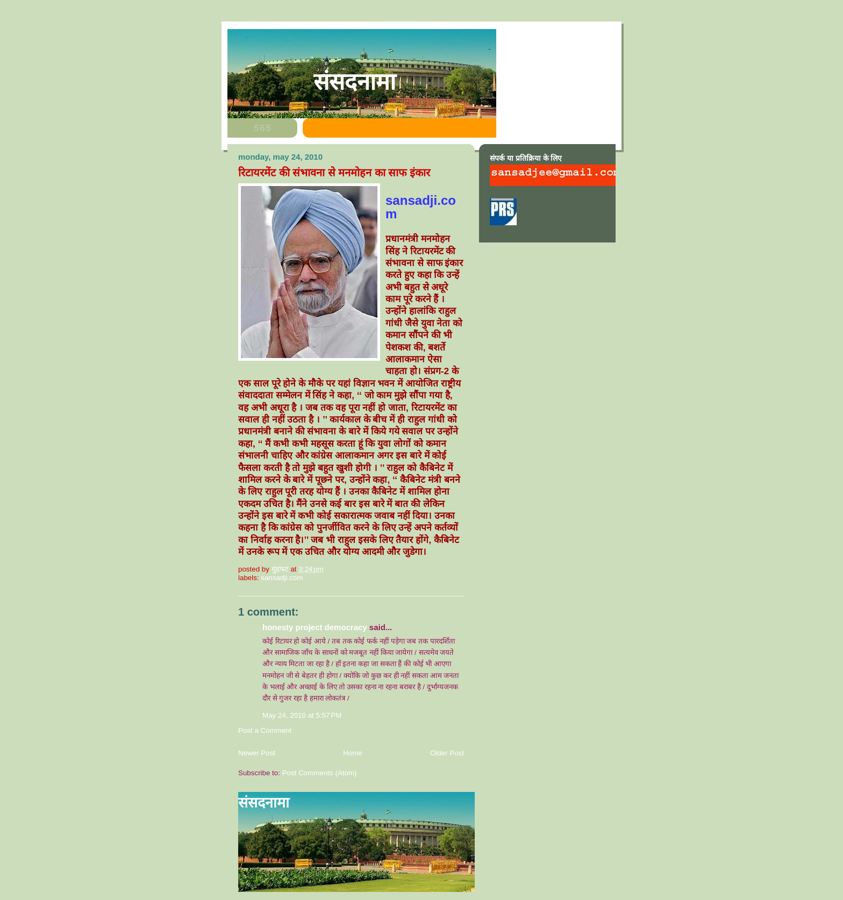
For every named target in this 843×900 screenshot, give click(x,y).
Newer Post (256, 753)
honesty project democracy (314, 627)
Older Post (447, 753)
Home (352, 753)
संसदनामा (354, 82)
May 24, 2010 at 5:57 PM (301, 715)
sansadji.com (282, 578)
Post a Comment (265, 730)
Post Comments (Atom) (319, 773)
